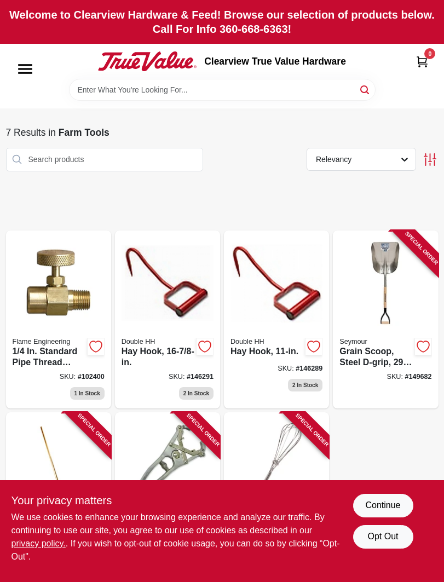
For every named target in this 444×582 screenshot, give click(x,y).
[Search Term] (222, 90)
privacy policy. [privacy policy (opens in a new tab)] (38, 543)
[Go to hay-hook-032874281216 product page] (276, 320)
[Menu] (25, 69)
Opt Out (382, 536)
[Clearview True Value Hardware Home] (147, 61)
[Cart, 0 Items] (422, 61)
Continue (382, 505)
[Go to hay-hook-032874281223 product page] (167, 320)
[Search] (365, 89)
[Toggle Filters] (430, 159)
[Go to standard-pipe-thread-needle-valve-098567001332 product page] (58, 320)
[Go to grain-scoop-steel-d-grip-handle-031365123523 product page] (385, 320)
